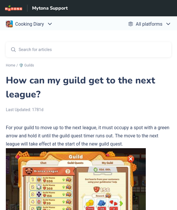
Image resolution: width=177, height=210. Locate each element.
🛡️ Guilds (26, 65)
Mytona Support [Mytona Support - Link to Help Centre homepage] (50, 8)
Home (10, 65)
